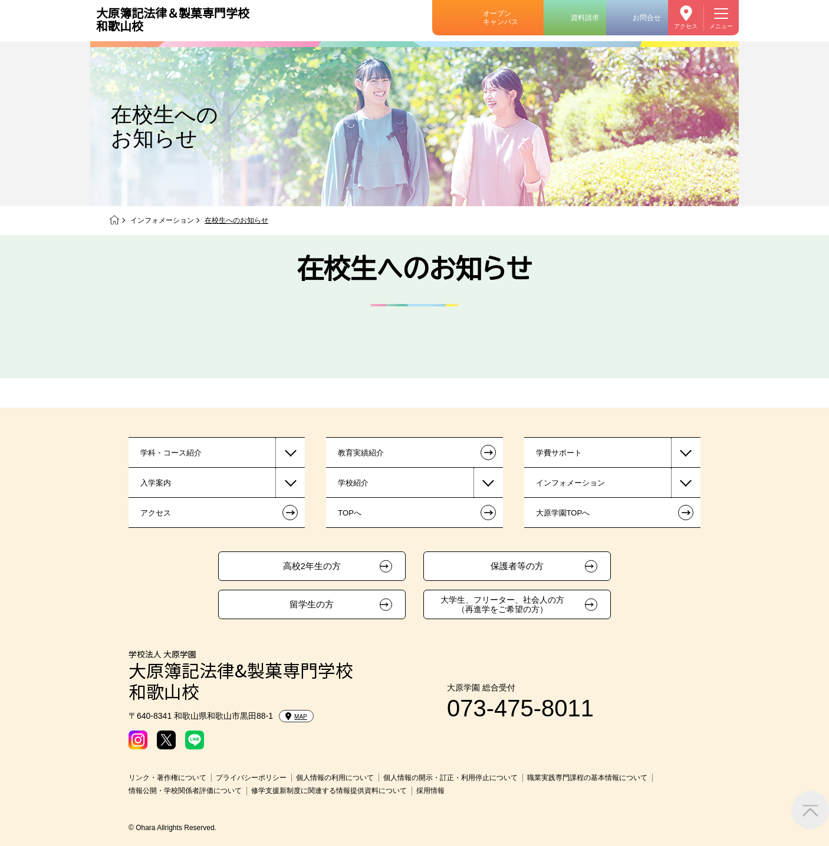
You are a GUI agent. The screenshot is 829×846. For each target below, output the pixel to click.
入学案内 (155, 482)
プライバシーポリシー (251, 778)
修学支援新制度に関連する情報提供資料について (329, 790)
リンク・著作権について (167, 778)
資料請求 (585, 18)
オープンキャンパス (500, 17)
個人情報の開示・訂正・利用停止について (450, 778)
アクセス (686, 26)
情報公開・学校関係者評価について (185, 790)
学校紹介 (353, 482)
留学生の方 (312, 604)
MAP (296, 716)
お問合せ (647, 18)
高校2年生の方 (312, 566)
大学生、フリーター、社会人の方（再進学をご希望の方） (502, 604)
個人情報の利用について (335, 778)
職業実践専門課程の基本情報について (587, 778)
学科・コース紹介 (171, 452)
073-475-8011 (520, 708)
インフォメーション (162, 220)
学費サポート (559, 452)
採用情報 (430, 790)
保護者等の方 (517, 566)
